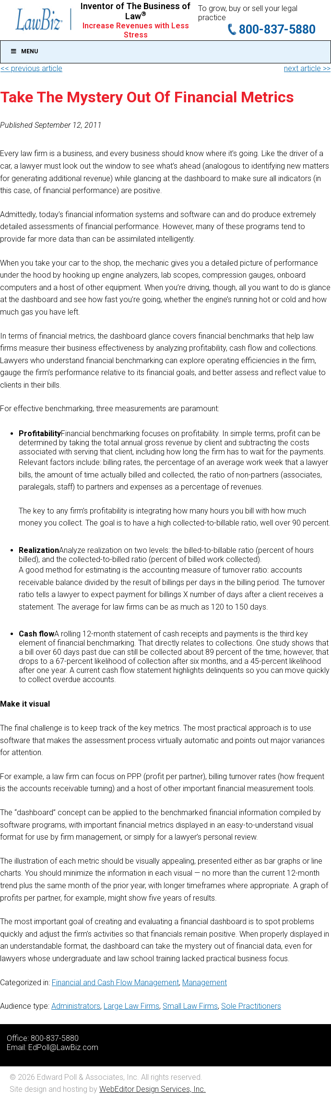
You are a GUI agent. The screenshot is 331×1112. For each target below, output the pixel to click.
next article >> (307, 68)
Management (204, 982)
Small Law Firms (190, 1006)
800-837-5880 (277, 30)
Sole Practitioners (251, 1006)
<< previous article (31, 68)
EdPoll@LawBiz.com (63, 1047)
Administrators (75, 1006)
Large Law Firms (131, 1006)
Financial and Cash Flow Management (115, 982)
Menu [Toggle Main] (24, 51)
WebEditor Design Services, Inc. (152, 1089)
